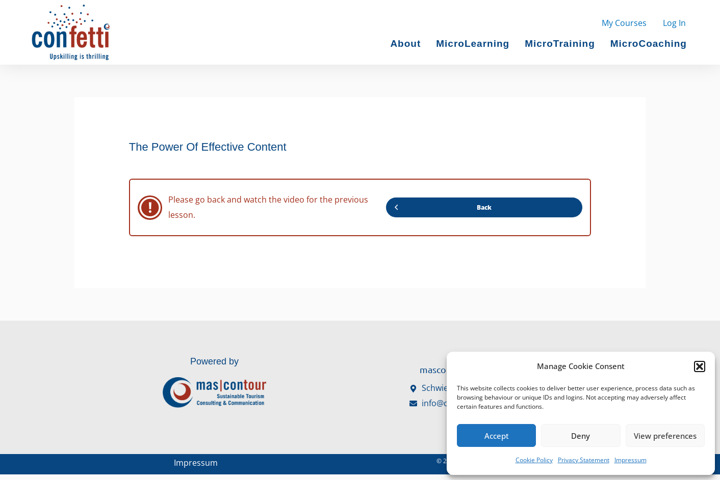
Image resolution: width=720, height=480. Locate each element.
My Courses (624, 23)
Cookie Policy (534, 460)
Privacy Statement (583, 460)
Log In (674, 23)
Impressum (630, 460)
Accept (496, 436)
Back (443, 207)
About (405, 44)
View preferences (665, 436)
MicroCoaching (648, 44)
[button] (700, 366)
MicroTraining (560, 44)
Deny (580, 436)
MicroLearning (472, 44)
